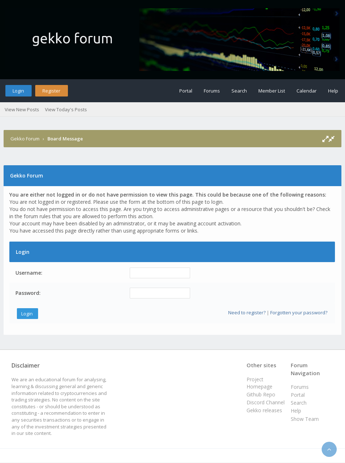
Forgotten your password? (298, 312)
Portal (185, 90)
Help (333, 90)
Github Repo (261, 394)
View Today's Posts (66, 109)
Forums (212, 90)
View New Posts (22, 109)
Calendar (306, 90)
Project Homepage (259, 383)
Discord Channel (266, 402)
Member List (271, 90)
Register (51, 90)
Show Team (305, 418)
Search (239, 90)
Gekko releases (264, 410)
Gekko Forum (25, 138)
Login (18, 90)
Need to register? (247, 312)
